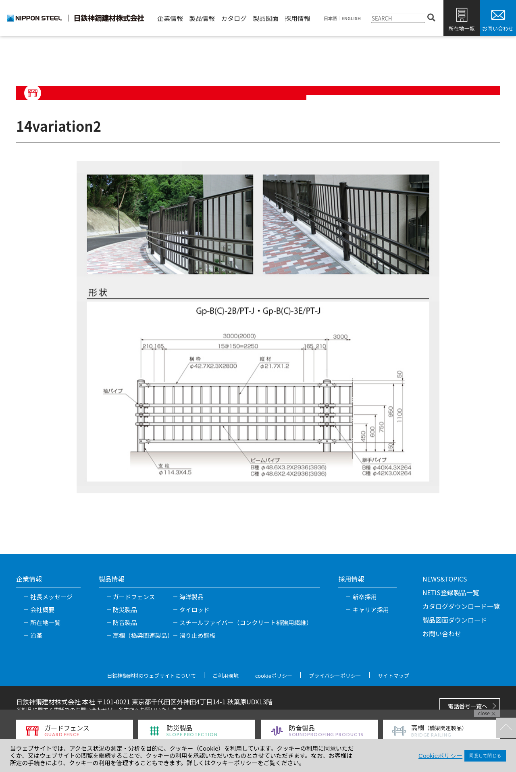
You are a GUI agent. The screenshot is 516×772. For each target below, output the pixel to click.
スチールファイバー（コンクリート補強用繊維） (245, 622)
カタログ (234, 18)
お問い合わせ (498, 28)
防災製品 (125, 609)
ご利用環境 (225, 675)
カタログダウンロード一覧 (461, 606)
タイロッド (194, 609)
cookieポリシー (273, 675)
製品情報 (202, 18)
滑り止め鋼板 (197, 635)
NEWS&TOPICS (444, 579)
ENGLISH (351, 18)
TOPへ (506, 728)
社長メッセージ (51, 596)
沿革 (36, 635)
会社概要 (42, 609)
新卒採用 (364, 596)
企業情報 (170, 18)
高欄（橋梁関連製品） (143, 635)
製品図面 (266, 18)
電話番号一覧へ (467, 706)
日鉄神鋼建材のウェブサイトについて (151, 675)
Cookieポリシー (440, 756)
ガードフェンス (134, 596)
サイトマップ (393, 675)
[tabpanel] (258, 327)
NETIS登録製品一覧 (450, 592)
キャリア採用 (370, 609)
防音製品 (125, 622)
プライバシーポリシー (335, 675)
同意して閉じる (485, 755)
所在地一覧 (461, 28)
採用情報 (297, 18)
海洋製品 (191, 596)
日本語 (330, 18)
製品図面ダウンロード (454, 620)
